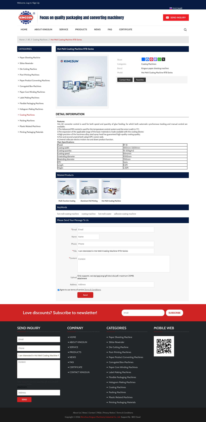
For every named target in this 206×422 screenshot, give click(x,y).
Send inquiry (178, 17)
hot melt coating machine (68, 214)
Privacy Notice (109, 413)
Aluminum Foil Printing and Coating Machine (89, 201)
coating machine (89, 214)
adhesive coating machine (125, 214)
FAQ (110, 29)
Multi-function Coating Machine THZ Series (67, 201)
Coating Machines (40, 39)
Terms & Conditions (93, 289)
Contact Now (124, 79)
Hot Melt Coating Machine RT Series (111, 201)
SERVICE (63, 29)
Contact (92, 413)
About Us (77, 413)
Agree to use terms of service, (79, 289)
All (29, 39)
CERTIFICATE (125, 29)
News (85, 413)
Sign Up (36, 3)
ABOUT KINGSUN (43, 29)
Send (85, 295)
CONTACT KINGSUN (80, 372)
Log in (28, 3)
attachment (82, 278)
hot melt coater (104, 214)
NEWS (97, 29)
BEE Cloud (136, 417)
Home (22, 39)
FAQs (99, 413)
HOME (24, 29)
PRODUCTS (81, 29)
